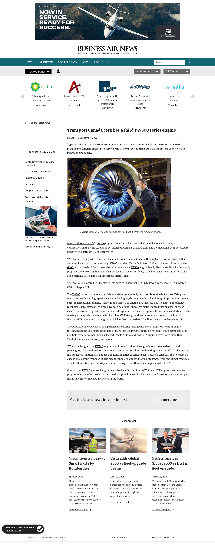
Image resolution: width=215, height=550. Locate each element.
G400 (95, 251)
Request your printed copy (39, 246)
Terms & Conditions (119, 537)
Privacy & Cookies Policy (164, 537)
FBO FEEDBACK (67, 62)
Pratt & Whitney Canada (38, 171)
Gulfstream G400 (35, 177)
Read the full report (80, 509)
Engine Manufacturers (37, 190)
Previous (22, 96)
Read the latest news (37, 122)
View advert (41, 105)
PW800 (30, 184)
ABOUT (98, 62)
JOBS (85, 62)
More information (13, 530)
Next (192, 96)
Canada (29, 201)
